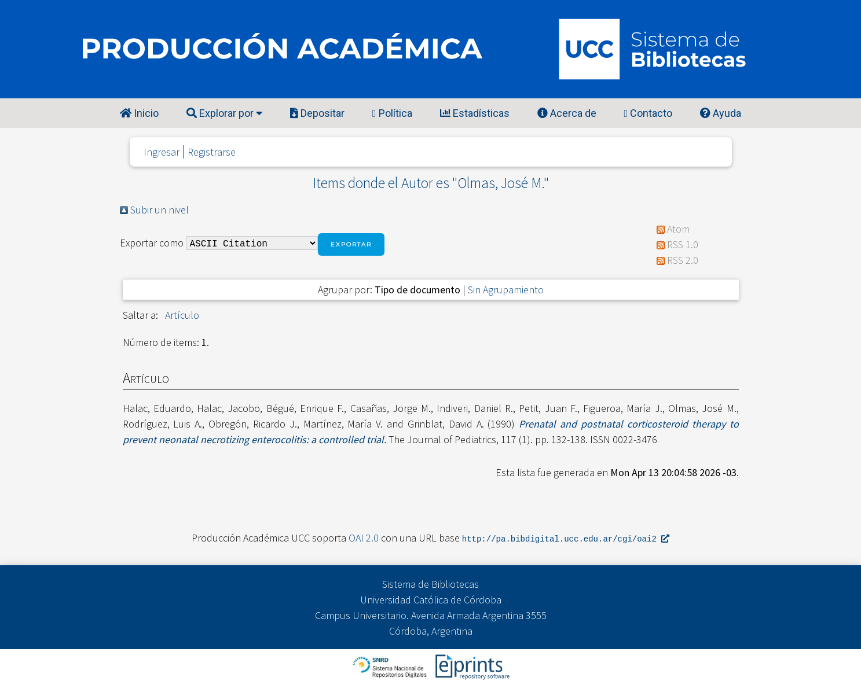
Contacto (648, 113)
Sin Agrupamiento (506, 289)
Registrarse (212, 152)
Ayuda (720, 113)
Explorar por (224, 113)
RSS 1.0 (682, 244)
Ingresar (161, 152)
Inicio (139, 113)
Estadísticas (475, 113)
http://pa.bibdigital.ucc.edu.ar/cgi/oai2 (565, 538)
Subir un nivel (159, 209)
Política (392, 113)
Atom (678, 228)
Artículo (182, 315)
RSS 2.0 (682, 260)
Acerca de (566, 113)
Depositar (317, 113)
